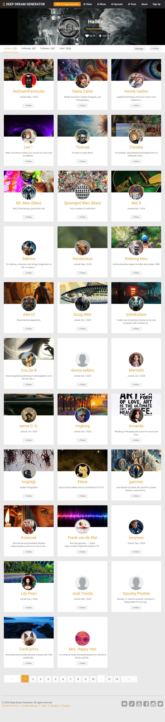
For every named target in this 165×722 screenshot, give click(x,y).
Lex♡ (29, 146)
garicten (136, 475)
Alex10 (29, 310)
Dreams (12, 48)
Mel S (136, 201)
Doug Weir (82, 310)
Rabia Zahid (82, 91)
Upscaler (117, 4)
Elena (82, 475)
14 (126, 668)
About (144, 4)
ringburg (82, 420)
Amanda (136, 420)
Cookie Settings (30, 695)
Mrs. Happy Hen (82, 639)
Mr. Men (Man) (28, 201)
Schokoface (136, 310)
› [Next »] (139, 668)
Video (87, 4)
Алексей (28, 530)
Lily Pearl (29, 585)
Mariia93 (136, 365)
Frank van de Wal (82, 530)
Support (67, 695)
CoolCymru (28, 639)
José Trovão (82, 585)
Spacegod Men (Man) (82, 201)
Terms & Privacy (10, 695)
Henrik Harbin (136, 91)
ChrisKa (136, 146)
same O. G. (28, 420)
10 (101, 668)
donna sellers (82, 365)
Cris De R (29, 365)
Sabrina (28, 256)
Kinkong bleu (136, 256)
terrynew (136, 530)
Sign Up (156, 4)
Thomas (82, 146)
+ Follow (153, 49)
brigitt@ (29, 475)
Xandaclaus (82, 256)
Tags (44, 695)
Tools (132, 4)
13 (118, 668)
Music (101, 4)
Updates (54, 695)
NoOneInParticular (28, 91)
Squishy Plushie (136, 585)
